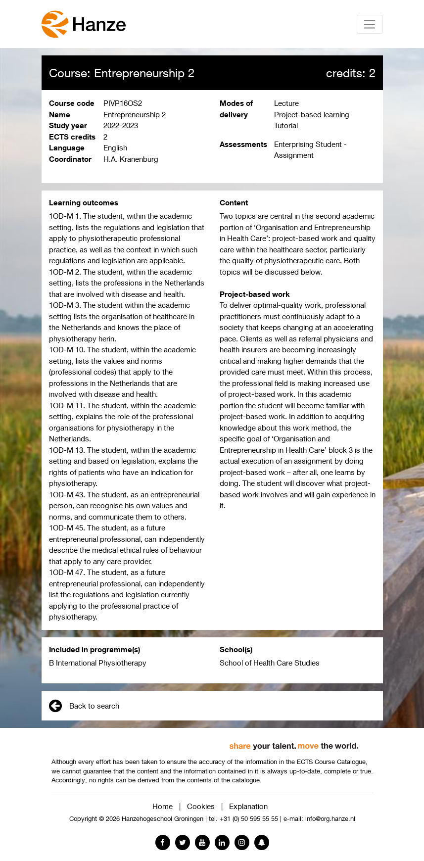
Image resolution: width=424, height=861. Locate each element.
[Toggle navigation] (370, 24)
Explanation (248, 806)
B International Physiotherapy (97, 662)
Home (162, 806)
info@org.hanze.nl (330, 818)
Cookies (201, 806)
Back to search (84, 705)
